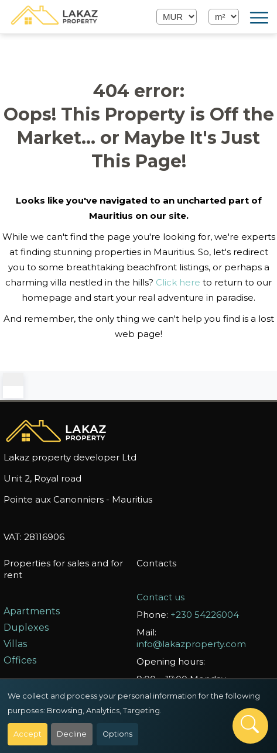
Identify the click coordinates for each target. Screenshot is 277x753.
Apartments (32, 611)
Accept (27, 734)
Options (117, 734)
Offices (20, 660)
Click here (178, 282)
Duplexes (26, 627)
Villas (15, 643)
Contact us (160, 597)
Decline (72, 734)
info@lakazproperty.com (191, 643)
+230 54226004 (204, 614)
